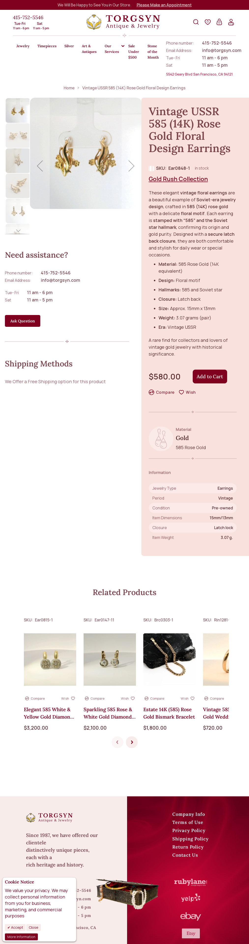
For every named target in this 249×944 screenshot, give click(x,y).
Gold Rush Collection (178, 152)
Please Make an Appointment (164, 5)
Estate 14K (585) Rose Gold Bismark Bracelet (169, 686)
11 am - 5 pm (40, 273)
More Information (21, 936)
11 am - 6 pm (40, 266)
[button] (18, 83)
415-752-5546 (28, 17)
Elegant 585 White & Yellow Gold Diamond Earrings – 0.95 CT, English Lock (48, 687)
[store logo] (123, 22)
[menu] (124, 46)
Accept (16, 927)
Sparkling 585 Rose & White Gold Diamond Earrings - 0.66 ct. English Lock (108, 687)
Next (132, 716)
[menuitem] (24, 46)
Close (33, 927)
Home (69, 61)
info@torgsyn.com (60, 253)
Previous (117, 716)
